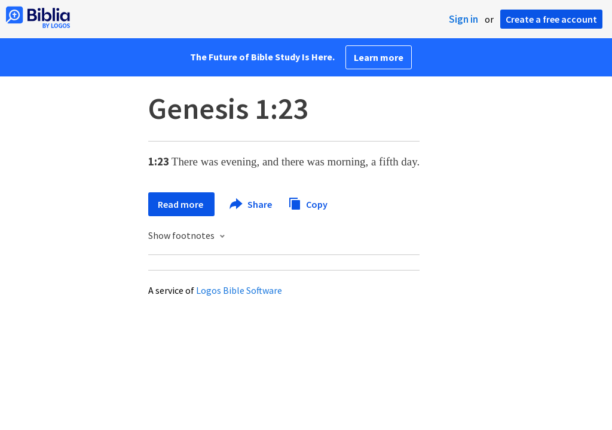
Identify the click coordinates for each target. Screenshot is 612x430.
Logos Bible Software (239, 290)
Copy (308, 202)
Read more (181, 204)
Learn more (378, 57)
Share (251, 204)
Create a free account (551, 19)
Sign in (463, 19)
